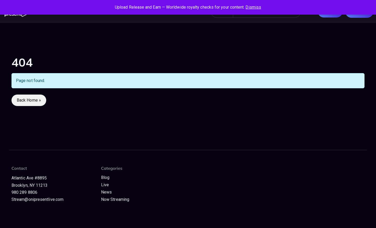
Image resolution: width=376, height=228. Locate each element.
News (106, 192)
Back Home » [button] (29, 100)
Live (105, 184)
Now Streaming (115, 199)
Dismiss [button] (253, 7)
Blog (105, 177)
